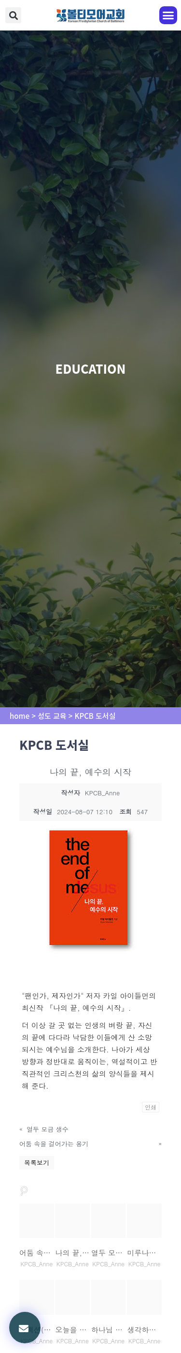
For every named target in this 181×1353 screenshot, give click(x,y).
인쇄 (150, 1107)
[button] (13, 15)
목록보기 (36, 1162)
